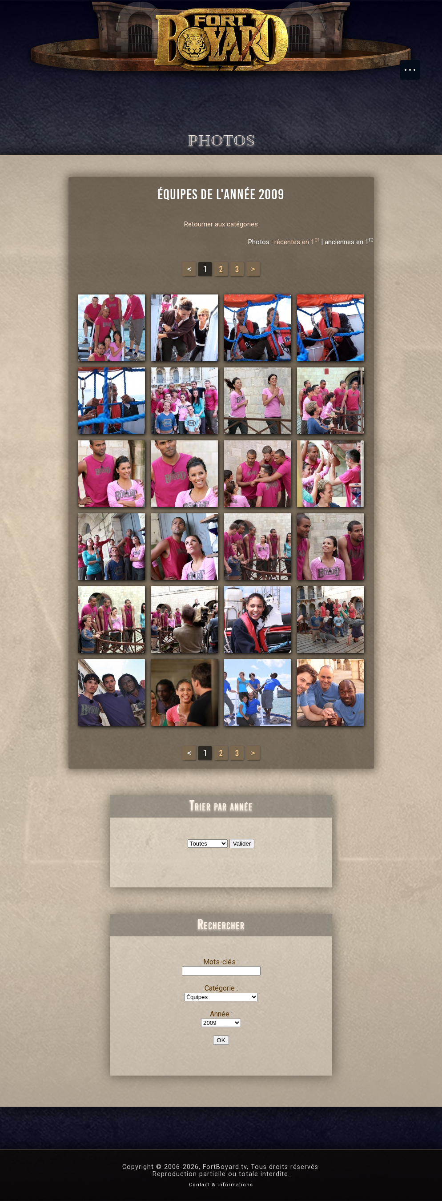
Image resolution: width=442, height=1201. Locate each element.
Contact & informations (221, 1185)
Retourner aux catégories (221, 224)
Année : (221, 1014)
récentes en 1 (296, 242)
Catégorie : (221, 988)
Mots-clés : (221, 962)
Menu (414, 65)
